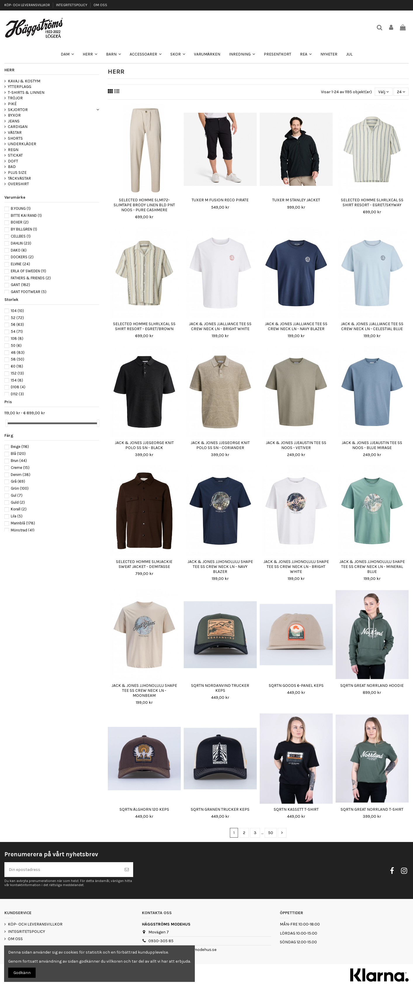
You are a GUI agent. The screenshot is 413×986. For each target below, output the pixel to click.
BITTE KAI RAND (26, 215)
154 (17, 380)
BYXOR (14, 115)
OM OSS (100, 5)
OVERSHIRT (18, 183)
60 (17, 366)
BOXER (20, 222)
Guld (18, 502)
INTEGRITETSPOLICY (72, 5)
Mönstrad (22, 530)
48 (18, 352)
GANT (20, 285)
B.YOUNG (21, 208)
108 (17, 338)
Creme (20, 467)
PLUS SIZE (17, 172)
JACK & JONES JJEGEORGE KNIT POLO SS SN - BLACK (144, 445)
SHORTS (15, 138)
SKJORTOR (18, 109)
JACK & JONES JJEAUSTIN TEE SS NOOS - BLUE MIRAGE (372, 445)
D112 (17, 394)
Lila (16, 516)
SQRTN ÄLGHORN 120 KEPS (144, 809)
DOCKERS (22, 257)
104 (17, 311)
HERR (9, 69)
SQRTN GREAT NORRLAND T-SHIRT (372, 809)
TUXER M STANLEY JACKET (296, 199)
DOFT (13, 161)
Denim (20, 474)
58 (17, 359)
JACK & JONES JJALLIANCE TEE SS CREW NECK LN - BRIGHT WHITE (220, 326)
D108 (18, 387)
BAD (12, 166)
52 (17, 318)
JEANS (14, 121)
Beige (20, 446)
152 (17, 373)
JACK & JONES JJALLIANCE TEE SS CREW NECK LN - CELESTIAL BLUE (372, 326)
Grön (20, 488)
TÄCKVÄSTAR (19, 178)
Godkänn (22, 972)
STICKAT (15, 155)
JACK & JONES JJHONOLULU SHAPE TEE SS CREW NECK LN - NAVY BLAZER (220, 566)
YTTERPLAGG (19, 86)
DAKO (19, 250)
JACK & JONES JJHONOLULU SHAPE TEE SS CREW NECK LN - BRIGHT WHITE (296, 566)
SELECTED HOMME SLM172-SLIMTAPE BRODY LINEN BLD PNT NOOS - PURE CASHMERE (144, 204)
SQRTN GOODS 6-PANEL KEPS (296, 685)
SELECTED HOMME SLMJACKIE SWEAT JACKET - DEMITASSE (144, 564)
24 (401, 91)
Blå (18, 453)
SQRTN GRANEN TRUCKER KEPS (220, 809)
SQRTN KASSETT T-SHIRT (296, 809)
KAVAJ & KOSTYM (24, 81)
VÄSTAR (15, 132)
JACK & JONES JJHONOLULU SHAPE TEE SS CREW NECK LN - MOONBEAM (144, 690)
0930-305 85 (160, 940)
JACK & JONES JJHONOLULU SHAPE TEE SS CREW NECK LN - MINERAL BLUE (372, 566)
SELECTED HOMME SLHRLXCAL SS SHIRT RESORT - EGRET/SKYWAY (372, 202)
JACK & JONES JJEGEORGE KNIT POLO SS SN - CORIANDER (220, 445)
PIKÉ (12, 103)
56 (17, 324)
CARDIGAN (17, 126)
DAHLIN (21, 243)
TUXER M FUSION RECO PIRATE (220, 199)
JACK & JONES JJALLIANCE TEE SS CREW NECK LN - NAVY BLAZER (296, 326)
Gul (16, 495)
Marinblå (23, 523)
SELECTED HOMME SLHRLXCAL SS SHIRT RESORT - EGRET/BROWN (144, 326)
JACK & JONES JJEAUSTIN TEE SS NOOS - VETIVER (296, 445)
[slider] (6, 423)
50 (270, 832)
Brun (19, 460)
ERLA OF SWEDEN (28, 271)
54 (17, 331)
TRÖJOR (15, 98)
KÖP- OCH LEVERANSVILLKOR (27, 5)
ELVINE (20, 264)
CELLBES (21, 236)
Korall (19, 509)
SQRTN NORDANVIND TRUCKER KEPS (220, 688)
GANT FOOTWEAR (28, 292)
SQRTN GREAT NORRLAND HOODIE (372, 685)
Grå (18, 481)
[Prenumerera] (127, 869)
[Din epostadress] (63, 869)
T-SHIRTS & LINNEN (26, 92)
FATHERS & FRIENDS (31, 278)
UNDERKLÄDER (22, 143)
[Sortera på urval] (383, 92)
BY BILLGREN (24, 229)
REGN (13, 149)
